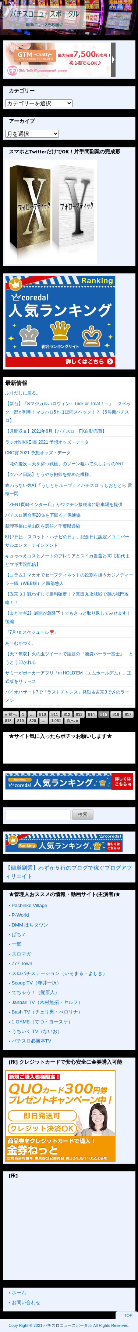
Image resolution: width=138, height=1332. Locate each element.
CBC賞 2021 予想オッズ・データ (38, 452)
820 (32, 720)
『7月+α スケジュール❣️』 (32, 632)
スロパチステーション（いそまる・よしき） (59, 973)
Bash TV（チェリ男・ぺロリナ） (47, 1012)
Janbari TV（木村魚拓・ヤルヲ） (47, 1002)
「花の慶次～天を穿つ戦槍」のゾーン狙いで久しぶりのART (64, 463)
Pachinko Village (29, 905)
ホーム (19, 1292)
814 (91, 714)
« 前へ (11, 714)
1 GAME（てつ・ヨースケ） (42, 1022)
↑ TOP (126, 1315)
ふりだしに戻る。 (22, 393)
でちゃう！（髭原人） (36, 992)
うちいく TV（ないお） (37, 1031)
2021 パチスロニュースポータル (62, 1325)
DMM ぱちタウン (30, 925)
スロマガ (21, 954)
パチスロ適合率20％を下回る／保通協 (43, 515)
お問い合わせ (26, 1302)
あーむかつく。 (20, 643)
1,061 (56, 720)
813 (79, 714)
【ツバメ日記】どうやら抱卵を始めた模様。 (49, 474)
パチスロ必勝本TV (32, 1041)
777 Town (22, 963)
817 (128, 714)
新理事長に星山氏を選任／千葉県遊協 (42, 526)
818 (8, 720)
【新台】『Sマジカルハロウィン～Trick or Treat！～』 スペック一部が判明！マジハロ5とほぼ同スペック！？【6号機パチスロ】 (68, 412)
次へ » (72, 720)
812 (67, 714)
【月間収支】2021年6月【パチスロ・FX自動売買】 (56, 431)
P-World (20, 915)
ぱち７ (19, 934)
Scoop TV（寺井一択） (36, 983)
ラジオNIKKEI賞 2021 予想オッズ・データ (47, 442)
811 (55, 714)
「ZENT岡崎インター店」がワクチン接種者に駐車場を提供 (64, 504)
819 (20, 720)
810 (42, 714)
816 (116, 714)
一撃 (16, 944)
